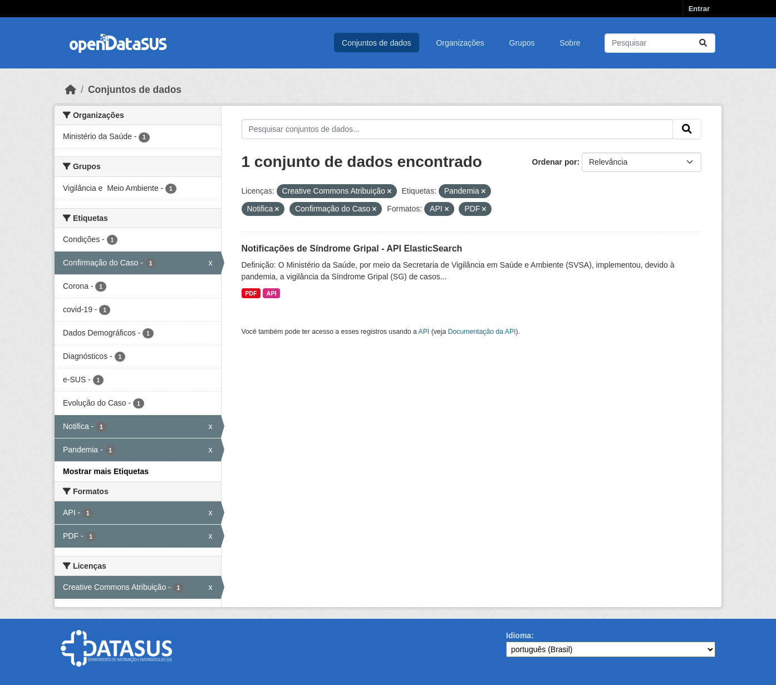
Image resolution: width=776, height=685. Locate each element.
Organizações (460, 42)
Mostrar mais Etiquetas (106, 471)
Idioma (518, 635)
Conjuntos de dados (376, 42)
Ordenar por (554, 161)
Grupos (522, 42)
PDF (251, 293)
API (272, 293)
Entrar (699, 8)
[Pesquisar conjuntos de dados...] (660, 43)
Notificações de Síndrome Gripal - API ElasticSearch (352, 248)
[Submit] (703, 43)
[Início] (70, 89)
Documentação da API (482, 332)
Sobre (569, 42)
